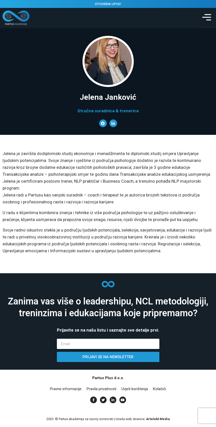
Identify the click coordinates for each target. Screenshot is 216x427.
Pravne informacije (65, 389)
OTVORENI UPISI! (108, 4)
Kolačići (159, 389)
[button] (206, 18)
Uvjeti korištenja (134, 389)
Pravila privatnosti (101, 389)
